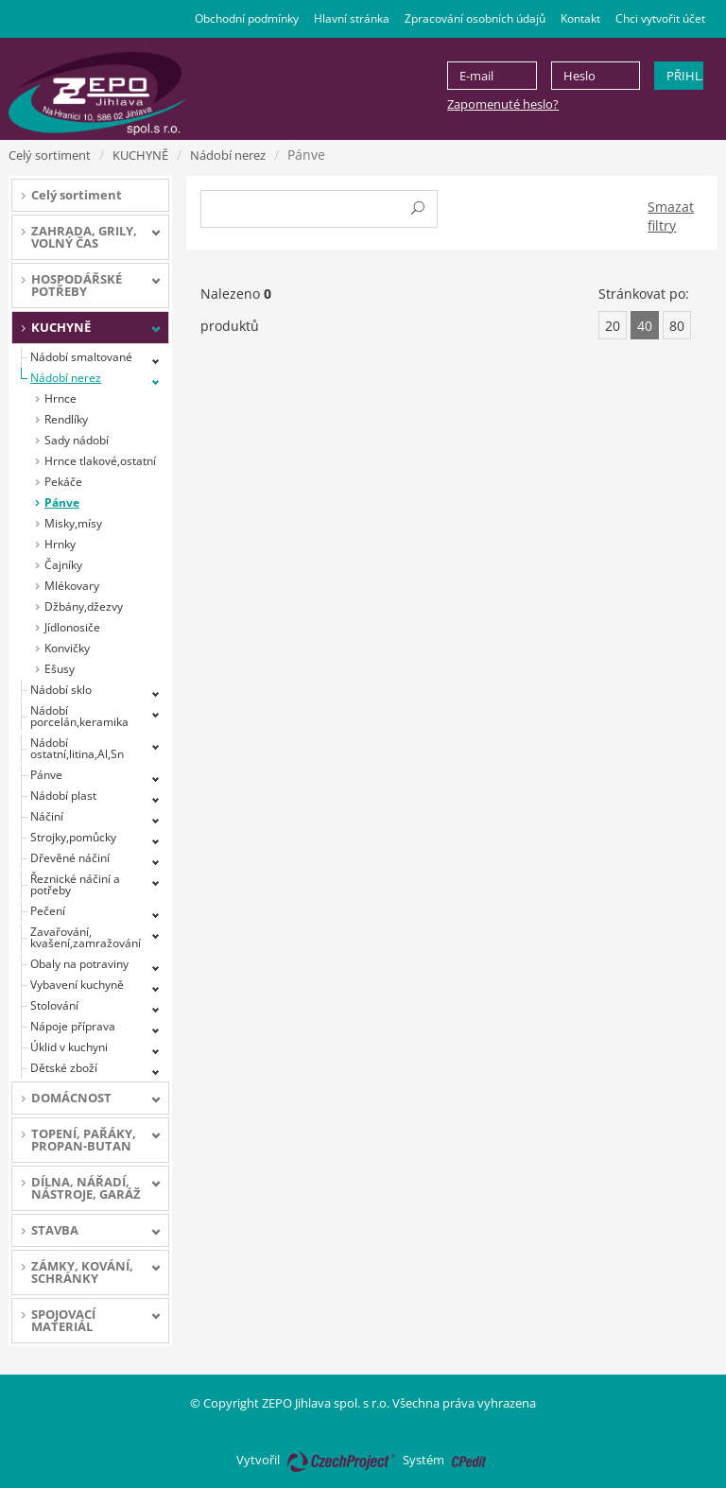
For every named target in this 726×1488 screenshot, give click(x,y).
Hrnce (60, 398)
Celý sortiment (50, 155)
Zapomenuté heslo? (503, 103)
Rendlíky (66, 419)
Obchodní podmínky (247, 18)
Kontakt (580, 18)
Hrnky (60, 544)
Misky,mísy (73, 523)
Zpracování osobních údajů (475, 18)
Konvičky (67, 648)
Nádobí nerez (228, 155)
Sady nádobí (76, 440)
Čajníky (63, 565)
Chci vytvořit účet (660, 18)
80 (676, 326)
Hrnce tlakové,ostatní (100, 461)
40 (644, 326)
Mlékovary (71, 586)
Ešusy (59, 669)
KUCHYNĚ (140, 155)
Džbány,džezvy (83, 606)
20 (612, 326)
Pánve (61, 502)
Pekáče (63, 482)
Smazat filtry (671, 216)
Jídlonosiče (72, 627)
